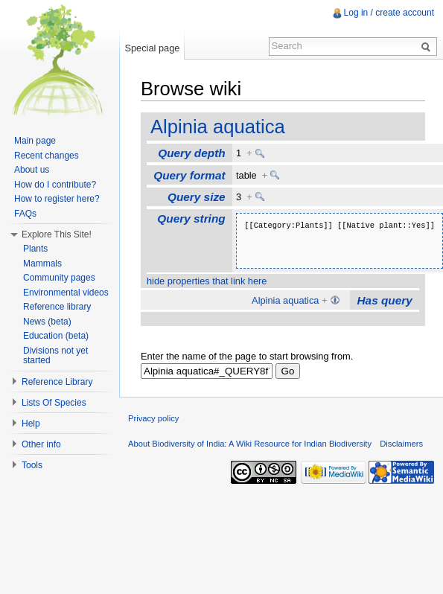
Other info (41, 444)
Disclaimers (401, 443)
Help (31, 423)
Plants (35, 248)
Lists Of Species (54, 402)
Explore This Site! (57, 234)
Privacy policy (153, 418)
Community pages (59, 277)
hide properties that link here (207, 281)
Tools (32, 465)
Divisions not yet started (55, 355)
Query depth (191, 153)
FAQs (25, 213)
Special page (151, 48)
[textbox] (207, 371)
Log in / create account (389, 12)
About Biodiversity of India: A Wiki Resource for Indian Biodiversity (250, 443)
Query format (189, 175)
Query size (197, 197)
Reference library (57, 306)
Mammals (42, 263)
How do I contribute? (55, 184)
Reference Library (57, 382)
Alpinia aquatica (217, 126)
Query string (191, 218)
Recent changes (46, 155)
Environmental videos (66, 292)
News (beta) (47, 321)
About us (31, 170)
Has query (384, 300)
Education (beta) (56, 335)
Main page (35, 140)
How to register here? (57, 199)
